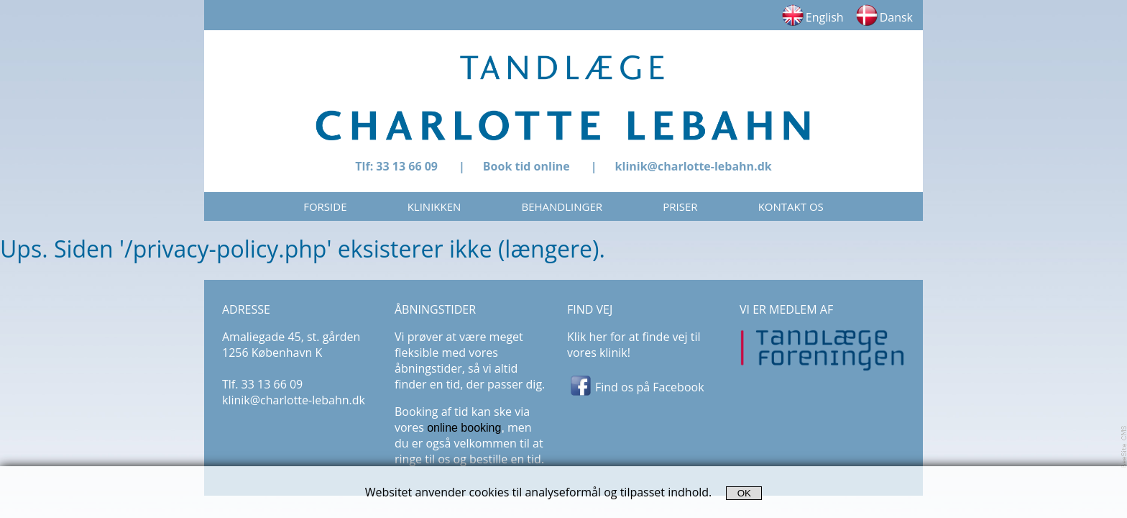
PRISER (680, 206)
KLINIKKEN (434, 206)
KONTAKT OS (791, 206)
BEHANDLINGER (562, 206)
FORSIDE (324, 206)
